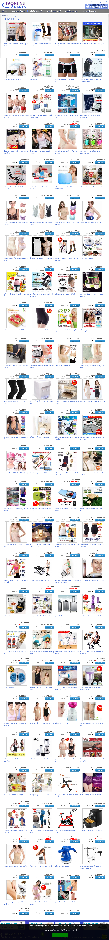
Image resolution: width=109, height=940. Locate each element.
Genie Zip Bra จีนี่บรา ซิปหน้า (63, 365)
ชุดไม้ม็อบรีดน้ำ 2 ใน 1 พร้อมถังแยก (40, 437)
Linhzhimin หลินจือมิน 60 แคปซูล (13, 795)
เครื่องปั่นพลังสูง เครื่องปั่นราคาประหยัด (91, 187)
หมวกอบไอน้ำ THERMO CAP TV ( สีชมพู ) (16, 473)
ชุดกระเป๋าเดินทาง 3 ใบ (61, 616)
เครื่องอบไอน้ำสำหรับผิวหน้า (63, 723)
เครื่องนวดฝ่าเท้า (9, 687)
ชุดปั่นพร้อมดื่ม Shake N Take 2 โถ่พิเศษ (66, 902)
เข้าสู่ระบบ (86, 2)
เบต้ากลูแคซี (33, 79)
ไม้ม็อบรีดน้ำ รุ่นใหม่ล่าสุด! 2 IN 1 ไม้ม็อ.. (41, 473)
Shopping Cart (102, 2)
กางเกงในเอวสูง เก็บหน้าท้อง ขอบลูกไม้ (91, 795)
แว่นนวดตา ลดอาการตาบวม (12, 79)
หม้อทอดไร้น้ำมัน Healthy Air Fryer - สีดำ (91, 830)
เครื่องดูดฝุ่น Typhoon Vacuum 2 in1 (39, 795)
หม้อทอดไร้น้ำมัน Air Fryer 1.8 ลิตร (14, 616)
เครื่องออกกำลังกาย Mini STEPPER (39, 580)
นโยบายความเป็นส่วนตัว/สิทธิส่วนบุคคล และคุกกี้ (60, 930)
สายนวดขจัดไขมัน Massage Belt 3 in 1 (91, 222)
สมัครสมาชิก (93, 2)
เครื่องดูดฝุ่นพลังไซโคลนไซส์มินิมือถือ (40, 616)
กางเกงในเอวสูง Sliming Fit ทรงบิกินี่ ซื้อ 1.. (16, 866)
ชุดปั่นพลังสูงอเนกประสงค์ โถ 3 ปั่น (39, 759)
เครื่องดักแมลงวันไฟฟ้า (86, 258)
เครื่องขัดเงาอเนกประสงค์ (62, 866)
